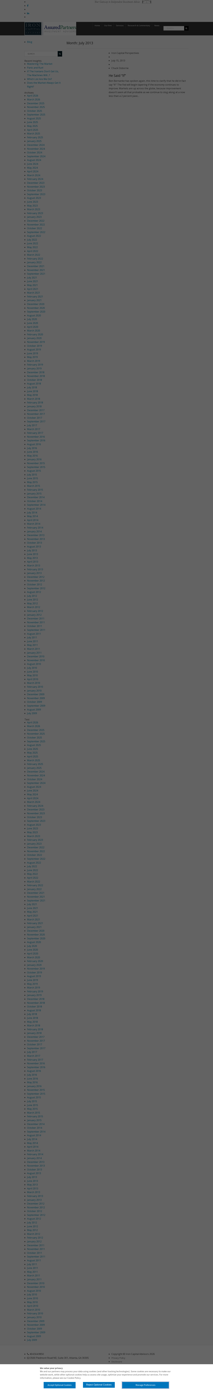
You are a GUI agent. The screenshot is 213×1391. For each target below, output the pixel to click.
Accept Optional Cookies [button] (61, 1384)
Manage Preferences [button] (145, 1384)
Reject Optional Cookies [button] (103, 1384)
